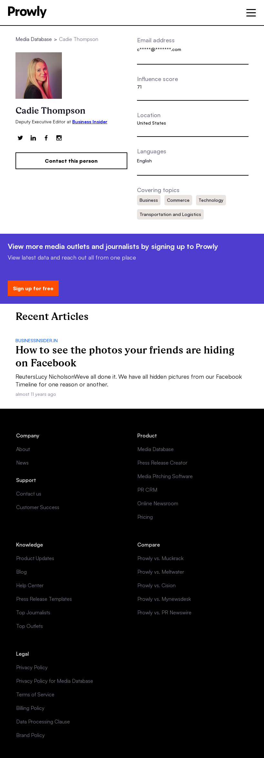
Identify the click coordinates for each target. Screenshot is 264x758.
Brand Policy (30, 735)
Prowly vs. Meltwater (160, 571)
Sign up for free (33, 288)
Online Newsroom (157, 503)
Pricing (145, 517)
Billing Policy (30, 708)
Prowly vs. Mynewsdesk (164, 599)
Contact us (28, 493)
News (22, 462)
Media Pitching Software (165, 476)
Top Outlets (29, 626)
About (23, 449)
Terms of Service (35, 694)
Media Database (33, 39)
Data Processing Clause (43, 721)
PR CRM (147, 490)
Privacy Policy (32, 667)
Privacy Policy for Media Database (54, 681)
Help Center (30, 585)
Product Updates (35, 558)
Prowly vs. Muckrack (160, 558)
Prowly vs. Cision (156, 585)
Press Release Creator (162, 462)
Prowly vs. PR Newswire (164, 612)
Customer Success (37, 507)
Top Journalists (33, 612)
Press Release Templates (44, 599)
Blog (21, 571)
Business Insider (89, 121)
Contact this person (71, 161)
